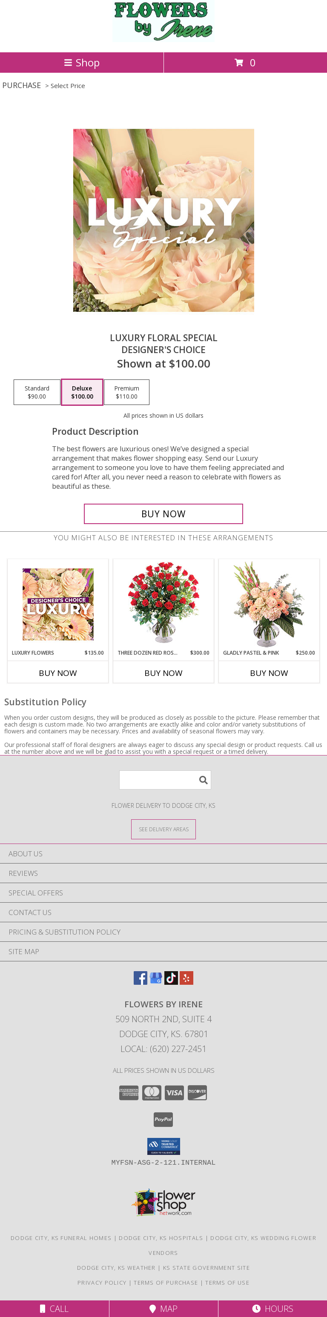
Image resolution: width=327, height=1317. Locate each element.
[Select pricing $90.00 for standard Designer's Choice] (37, 392)
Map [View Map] (163, 1308)
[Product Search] (165, 780)
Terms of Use (227, 1282)
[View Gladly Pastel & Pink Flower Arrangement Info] (269, 604)
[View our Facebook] (140, 982)
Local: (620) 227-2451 (163, 1049)
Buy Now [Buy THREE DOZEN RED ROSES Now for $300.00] (163, 672)
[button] (163, 1146)
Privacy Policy (101, 1282)
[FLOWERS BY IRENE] (163, 40)
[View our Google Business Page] (156, 982)
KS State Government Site (206, 1267)
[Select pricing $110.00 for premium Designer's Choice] (126, 392)
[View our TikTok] (171, 982)
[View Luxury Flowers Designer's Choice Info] (58, 604)
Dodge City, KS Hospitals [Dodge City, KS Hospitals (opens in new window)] (161, 1238)
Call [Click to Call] (54, 1308)
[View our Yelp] (186, 982)
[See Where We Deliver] (163, 829)
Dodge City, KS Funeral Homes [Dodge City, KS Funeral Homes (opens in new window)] (61, 1238)
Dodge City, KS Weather (116, 1267)
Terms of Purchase (166, 1282)
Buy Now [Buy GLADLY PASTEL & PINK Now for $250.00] (269, 672)
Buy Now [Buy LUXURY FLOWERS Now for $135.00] (58, 672)
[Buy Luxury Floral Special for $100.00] (163, 514)
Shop (82, 62)
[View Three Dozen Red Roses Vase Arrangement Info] (163, 604)
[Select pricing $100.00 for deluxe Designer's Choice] (82, 392)
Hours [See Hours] (272, 1308)
